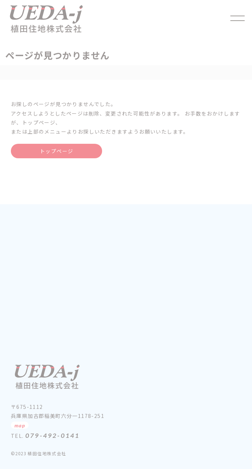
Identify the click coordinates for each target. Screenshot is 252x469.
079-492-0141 (52, 435)
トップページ (56, 151)
